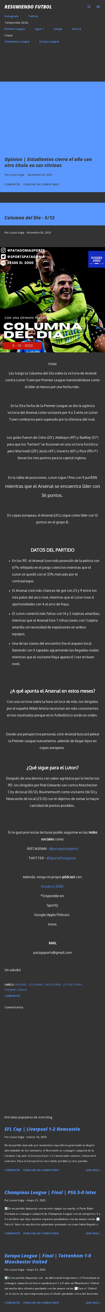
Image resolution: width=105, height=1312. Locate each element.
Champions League (17, 41)
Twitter (33, 16)
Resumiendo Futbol (28, 7)
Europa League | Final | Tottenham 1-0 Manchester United (48, 1258)
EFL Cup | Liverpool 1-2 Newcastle (42, 1129)
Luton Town (72, 984)
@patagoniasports (63, 848)
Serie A (76, 29)
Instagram (11, 16)
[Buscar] (89, 7)
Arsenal (21, 984)
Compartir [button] (12, 184)
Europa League (49, 41)
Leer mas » (93, 1170)
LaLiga (58, 29)
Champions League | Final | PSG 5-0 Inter (50, 1192)
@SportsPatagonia (61, 858)
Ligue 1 (39, 29)
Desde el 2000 (52, 886)
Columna (36, 984)
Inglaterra (53, 984)
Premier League (15, 29)
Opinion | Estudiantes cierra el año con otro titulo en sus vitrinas (48, 162)
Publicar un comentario (41, 184)
